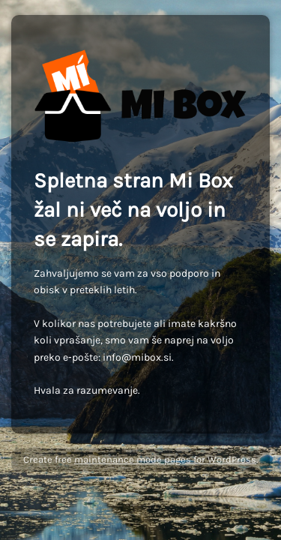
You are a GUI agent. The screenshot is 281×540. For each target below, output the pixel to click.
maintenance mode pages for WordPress (165, 459)
